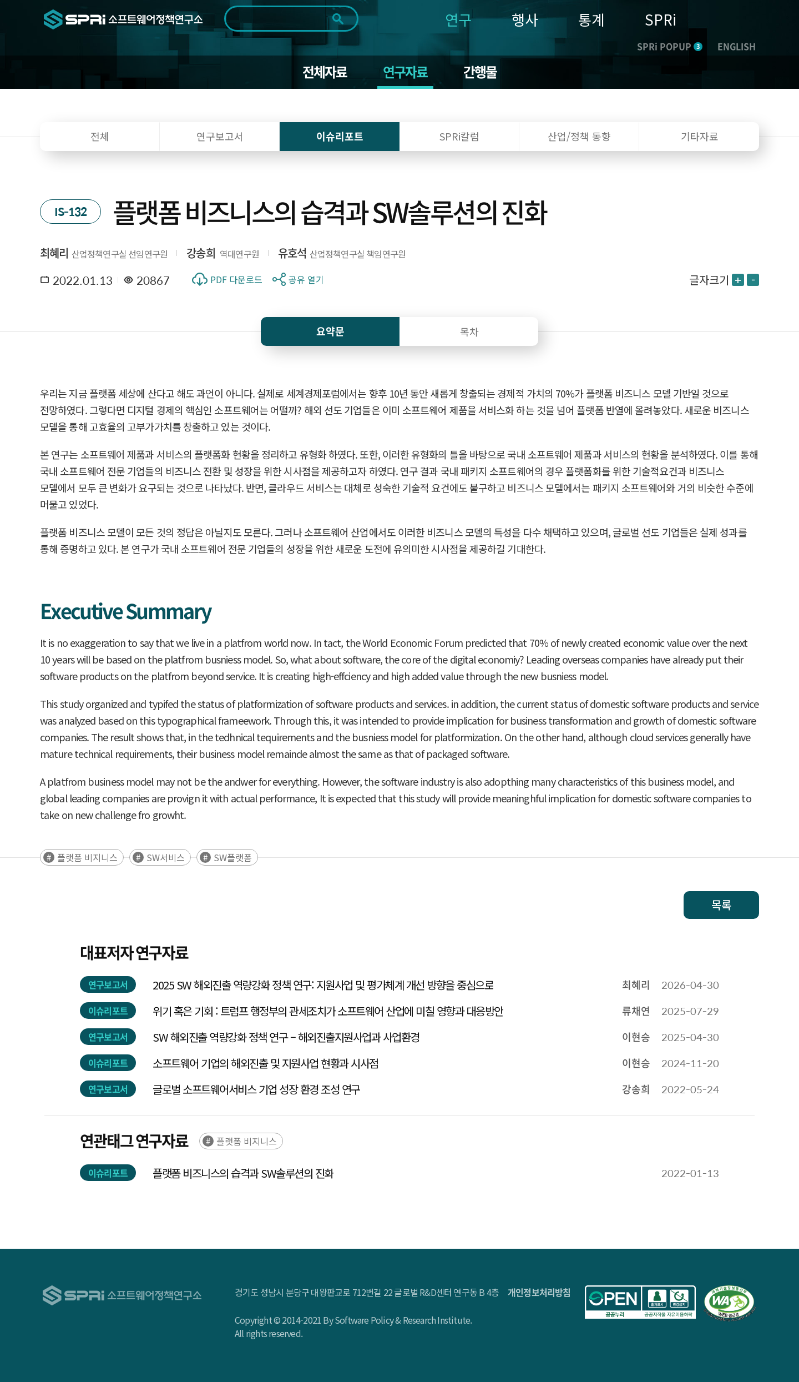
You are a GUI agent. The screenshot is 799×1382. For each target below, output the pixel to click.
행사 (525, 19)
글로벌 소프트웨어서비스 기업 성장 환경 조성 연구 (256, 1089)
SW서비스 (165, 857)
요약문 (330, 331)
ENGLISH (736, 46)
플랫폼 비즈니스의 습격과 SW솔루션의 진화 (243, 1173)
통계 (591, 19)
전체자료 (324, 72)
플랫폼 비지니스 (87, 857)
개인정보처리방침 (539, 1292)
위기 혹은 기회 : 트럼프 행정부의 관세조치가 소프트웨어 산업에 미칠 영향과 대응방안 (328, 1011)
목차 (469, 331)
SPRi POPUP (669, 46)
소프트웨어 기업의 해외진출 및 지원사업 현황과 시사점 (265, 1063)
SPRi (660, 19)
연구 (458, 19)
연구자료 (405, 72)
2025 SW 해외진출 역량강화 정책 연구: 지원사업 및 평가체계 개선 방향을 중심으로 (323, 985)
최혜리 (54, 253)
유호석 (292, 253)
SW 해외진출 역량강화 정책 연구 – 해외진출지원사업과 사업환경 (286, 1037)
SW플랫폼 (233, 857)
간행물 (480, 72)
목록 (721, 905)
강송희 (200, 253)
